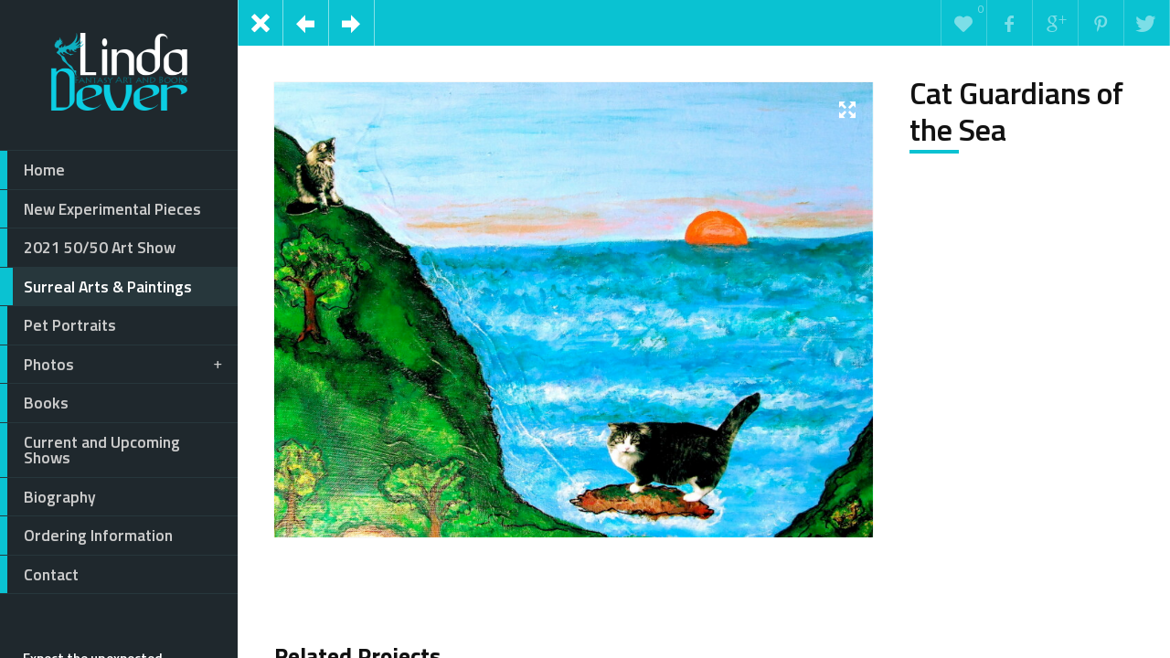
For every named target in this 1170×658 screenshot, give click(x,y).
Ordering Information (86, 535)
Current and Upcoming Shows (90, 450)
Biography (48, 497)
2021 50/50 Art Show (88, 247)
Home (32, 170)
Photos (112, 364)
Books (34, 403)
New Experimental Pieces (100, 209)
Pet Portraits (58, 325)
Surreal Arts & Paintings (96, 287)
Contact (39, 575)
